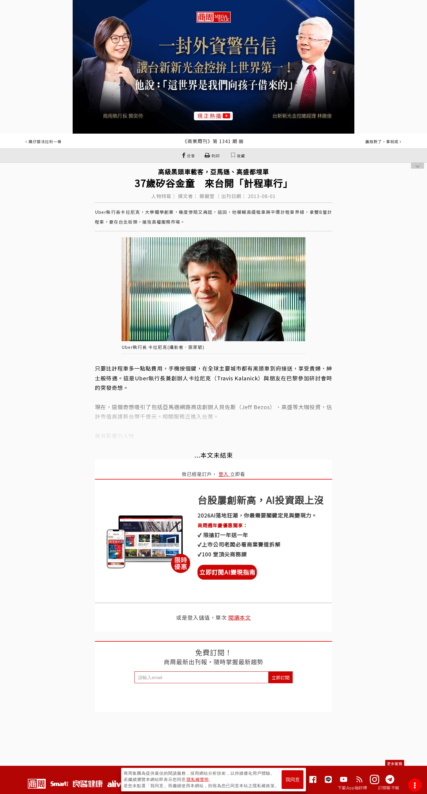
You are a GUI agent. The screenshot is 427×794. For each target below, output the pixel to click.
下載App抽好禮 (352, 788)
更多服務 (394, 763)
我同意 (293, 779)
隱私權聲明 (198, 779)
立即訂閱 (280, 677)
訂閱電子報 (388, 788)
